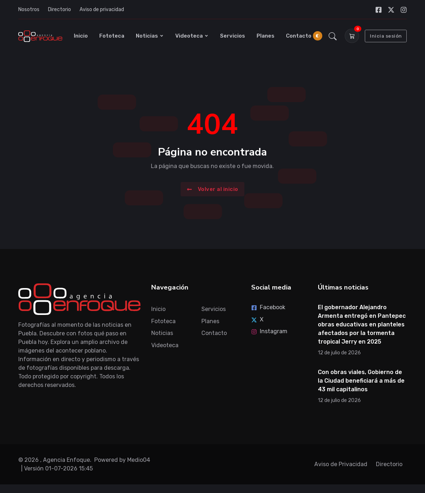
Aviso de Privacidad (340, 464)
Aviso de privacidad (102, 9)
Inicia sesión (386, 36)
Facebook (268, 307)
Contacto (298, 36)
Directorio (59, 9)
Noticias (150, 36)
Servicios (232, 36)
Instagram (269, 331)
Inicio (81, 36)
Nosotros (28, 9)
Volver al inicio (212, 189)
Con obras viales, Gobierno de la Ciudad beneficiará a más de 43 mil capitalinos (361, 381)
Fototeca (111, 36)
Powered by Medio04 (122, 459)
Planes (265, 36)
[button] (332, 36)
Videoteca (192, 36)
